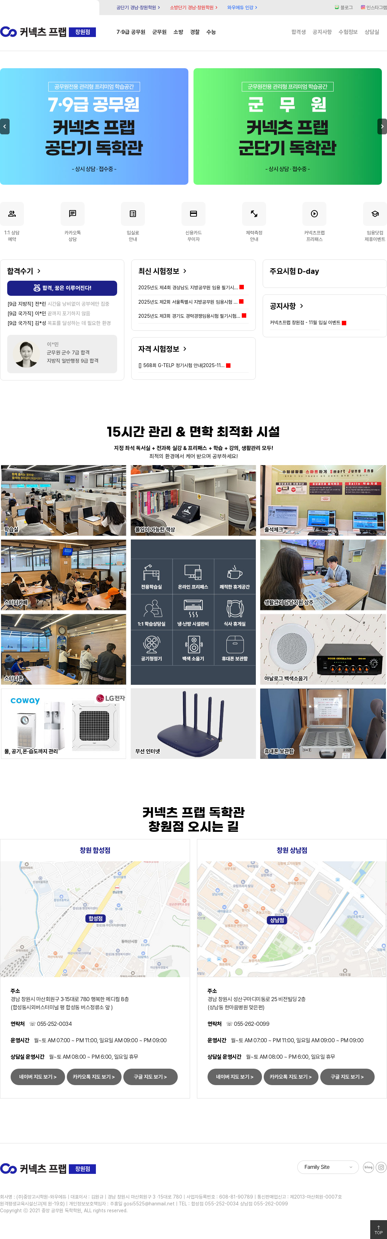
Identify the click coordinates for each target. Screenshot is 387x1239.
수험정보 (348, 32)
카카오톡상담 (73, 222)
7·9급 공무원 (131, 32)
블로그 (344, 7)
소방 (178, 32)
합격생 (298, 32)
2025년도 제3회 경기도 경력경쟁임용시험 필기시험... (192, 316)
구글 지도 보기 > (150, 1077)
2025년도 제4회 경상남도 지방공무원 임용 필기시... (191, 287)
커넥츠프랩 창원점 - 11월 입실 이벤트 (305, 322)
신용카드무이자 (193, 222)
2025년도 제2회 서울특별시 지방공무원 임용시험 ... (191, 302)
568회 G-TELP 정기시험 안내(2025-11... (181, 365)
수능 (211, 32)
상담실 (372, 32)
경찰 (195, 32)
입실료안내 (133, 222)
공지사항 (322, 32)
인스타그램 (374, 7)
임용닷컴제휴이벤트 (375, 222)
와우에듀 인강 (243, 7)
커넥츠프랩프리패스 (314, 222)
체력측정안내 (254, 222)
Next (382, 126)
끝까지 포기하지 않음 (49, 314)
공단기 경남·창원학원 (139, 7)
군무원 (159, 32)
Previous (5, 126)
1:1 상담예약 (12, 222)
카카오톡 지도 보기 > (94, 1077)
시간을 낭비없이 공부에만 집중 (59, 304)
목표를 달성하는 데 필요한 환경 (59, 323)
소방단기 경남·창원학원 (194, 7)
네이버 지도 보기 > (38, 1077)
